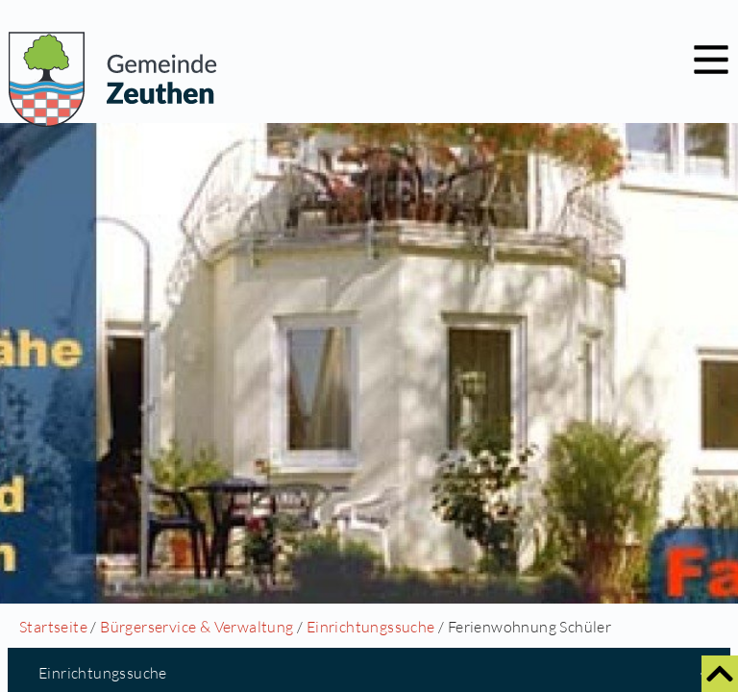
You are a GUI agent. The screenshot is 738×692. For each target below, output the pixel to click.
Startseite (53, 626)
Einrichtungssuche (371, 626)
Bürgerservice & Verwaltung (196, 626)
